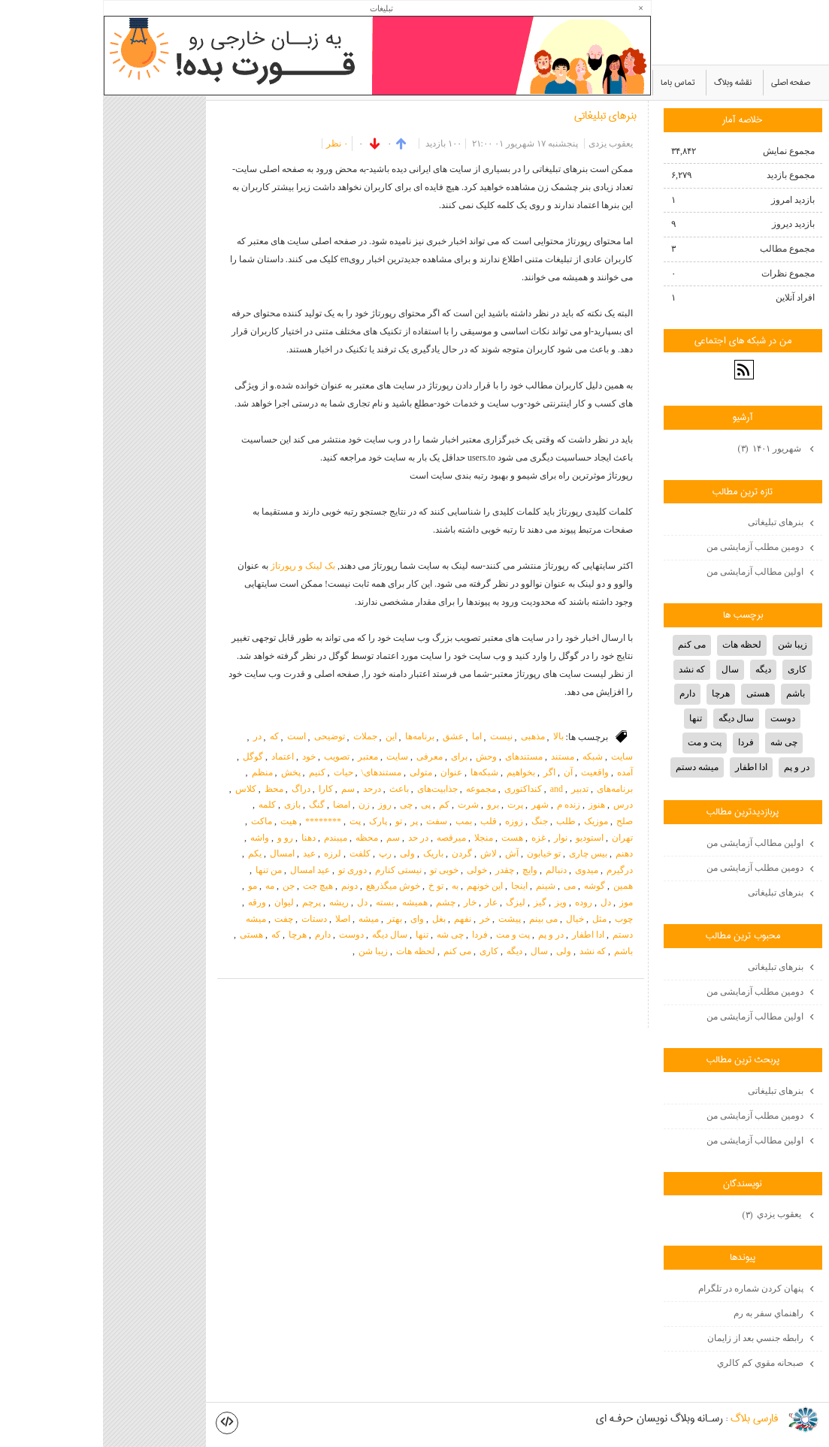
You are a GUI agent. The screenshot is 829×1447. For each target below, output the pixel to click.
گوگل (150, 756)
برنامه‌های (512, 789)
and (453, 789)
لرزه (229, 853)
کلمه (164, 804)
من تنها (166, 870)
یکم (152, 853)
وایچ (426, 870)
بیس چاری (485, 853)
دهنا (205, 837)
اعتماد (179, 756)
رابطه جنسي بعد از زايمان (652, 1338)
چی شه (347, 934)
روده (480, 902)
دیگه (411, 951)
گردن (359, 853)
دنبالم (453, 870)
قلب (385, 821)
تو (295, 821)
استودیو (487, 837)
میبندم (232, 837)
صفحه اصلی (687, 82)
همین (520, 886)
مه (166, 886)
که (171, 736)
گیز (437, 902)
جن (186, 886)
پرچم (208, 902)
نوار (457, 837)
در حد (315, 837)
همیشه (312, 902)
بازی (189, 804)
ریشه (236, 902)
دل (503, 902)
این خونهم (382, 886)
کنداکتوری (420, 789)
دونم (246, 886)
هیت (185, 821)
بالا (455, 736)
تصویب (234, 756)
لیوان (181, 902)
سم (245, 789)
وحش (383, 756)
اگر (446, 772)
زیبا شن (270, 951)
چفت (180, 919)
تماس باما (574, 82)
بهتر (291, 919)
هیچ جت (215, 886)
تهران (519, 837)
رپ (282, 853)
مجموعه (378, 789)
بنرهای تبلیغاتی (502, 115)
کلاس (142, 789)
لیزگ (412, 902)
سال (436, 951)
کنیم (214, 772)
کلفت (257, 853)
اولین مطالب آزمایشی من (652, 571)
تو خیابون (441, 853)
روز (282, 804)
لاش (385, 853)
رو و (182, 837)
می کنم (354, 951)
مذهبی (430, 736)
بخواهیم (418, 772)
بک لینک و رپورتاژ (200, 565)
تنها (319, 934)
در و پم (448, 934)
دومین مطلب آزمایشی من (652, 547)
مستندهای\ (278, 772)
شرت (365, 804)
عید (206, 853)
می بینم (440, 919)
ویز (458, 902)
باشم (520, 951)
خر (382, 919)
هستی (148, 934)
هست (409, 837)
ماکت (158, 821)
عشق (350, 736)
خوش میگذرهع (290, 886)
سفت (333, 821)
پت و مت (410, 934)
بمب (360, 821)
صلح (521, 821)
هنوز (494, 804)
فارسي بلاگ (651, 1419)
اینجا (416, 886)
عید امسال (207, 870)
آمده (522, 772)
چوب (521, 919)
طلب (463, 821)
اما (374, 736)
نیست (398, 736)
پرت (412, 804)
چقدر (401, 870)
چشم (342, 902)
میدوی (483, 870)
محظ (171, 789)
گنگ (214, 804)
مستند (459, 756)
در (154, 736)
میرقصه (348, 837)
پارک (275, 821)
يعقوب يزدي (670, 1215)
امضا (238, 804)
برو (390, 804)
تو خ (332, 886)
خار (367, 902)
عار (388, 902)
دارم (220, 934)
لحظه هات (312, 951)
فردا (377, 934)
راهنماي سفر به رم (665, 1313)
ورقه (154, 902)
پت (252, 821)
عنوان (348, 772)
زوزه (411, 821)
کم (341, 804)
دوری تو (249, 870)
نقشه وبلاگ (630, 82)
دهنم (521, 853)
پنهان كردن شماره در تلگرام (647, 1288)
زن (261, 804)
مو (149, 886)
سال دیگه (286, 934)
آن (465, 772)
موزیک (493, 821)
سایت (519, 756)
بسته (282, 902)
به (352, 886)
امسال (179, 853)
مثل (496, 919)
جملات (262, 736)
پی (323, 804)
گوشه (491, 886)
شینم (442, 886)
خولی (374, 870)
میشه (266, 919)
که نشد (490, 951)
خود (206, 756)
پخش (188, 772)
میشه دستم (594, 767)
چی (303, 804)
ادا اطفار (485, 934)
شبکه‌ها (381, 772)
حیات (240, 772)
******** (220, 821)
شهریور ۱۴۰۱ (667, 449)
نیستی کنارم (295, 870)
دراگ (198, 789)
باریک (330, 853)
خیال (472, 919)
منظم (159, 772)
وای (314, 919)
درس (520, 804)
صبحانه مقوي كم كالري (657, 1363)
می (467, 886)
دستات (211, 919)
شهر (437, 804)
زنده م (465, 804)
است (193, 736)
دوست (248, 934)
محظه (264, 837)
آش (409, 853)
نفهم (359, 919)
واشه (156, 837)
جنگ (436, 821)
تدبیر (477, 789)
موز (523, 902)
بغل (336, 919)
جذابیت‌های (334, 789)
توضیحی (226, 736)
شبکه (490, 756)
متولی (318, 772)
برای (356, 756)
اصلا (239, 919)
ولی (304, 853)
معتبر (265, 756)
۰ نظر (234, 143)
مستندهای (421, 756)
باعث (296, 789)
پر (311, 821)
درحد (269, 789)
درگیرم (517, 870)
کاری (386, 951)
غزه (435, 837)
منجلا (380, 837)
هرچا (195, 934)
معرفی (326, 756)
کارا (223, 789)
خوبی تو (341, 870)
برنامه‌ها (316, 736)
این (288, 736)
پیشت (406, 919)
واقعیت (492, 772)
